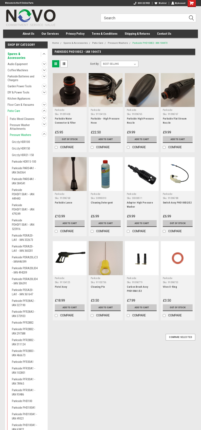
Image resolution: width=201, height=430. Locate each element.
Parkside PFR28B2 (22, 322)
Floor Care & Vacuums (21, 105)
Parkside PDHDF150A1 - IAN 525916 (23, 224)
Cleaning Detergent (102, 202)
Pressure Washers (20, 135)
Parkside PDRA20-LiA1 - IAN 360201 (22, 249)
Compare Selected (180, 337)
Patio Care (14, 111)
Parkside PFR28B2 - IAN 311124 (23, 342)
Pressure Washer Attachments (20, 127)
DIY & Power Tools (18, 92)
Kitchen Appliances (19, 98)
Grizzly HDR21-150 (23, 155)
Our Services (50, 34)
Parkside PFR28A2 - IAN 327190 (23, 303)
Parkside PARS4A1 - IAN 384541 (24, 181)
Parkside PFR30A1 (23, 362)
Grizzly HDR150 (21, 148)
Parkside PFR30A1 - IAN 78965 (23, 381)
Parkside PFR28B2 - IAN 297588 (23, 331)
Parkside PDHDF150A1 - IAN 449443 (23, 194)
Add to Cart (106, 139)
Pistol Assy (61, 286)
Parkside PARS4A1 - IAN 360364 (24, 170)
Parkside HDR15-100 (24, 161)
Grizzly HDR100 (21, 142)
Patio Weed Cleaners (22, 119)
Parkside (59, 110)
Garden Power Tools (20, 86)
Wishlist (160, 3)
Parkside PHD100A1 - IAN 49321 (24, 416)
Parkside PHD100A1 (24, 407)
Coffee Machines (18, 70)
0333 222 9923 (141, 3)
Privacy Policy (75, 34)
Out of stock (70, 139)
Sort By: (94, 63)
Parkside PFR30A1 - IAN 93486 (23, 392)
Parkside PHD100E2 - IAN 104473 (149, 43)
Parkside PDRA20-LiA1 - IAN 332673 (22, 238)
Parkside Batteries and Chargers (21, 78)
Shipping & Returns (137, 34)
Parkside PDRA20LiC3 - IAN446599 (25, 259)
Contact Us (164, 34)
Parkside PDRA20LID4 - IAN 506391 (25, 281)
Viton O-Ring (170, 286)
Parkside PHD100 (22, 401)
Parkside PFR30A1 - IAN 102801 (23, 371)
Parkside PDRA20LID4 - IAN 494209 (25, 270)
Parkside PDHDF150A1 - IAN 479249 (23, 209)
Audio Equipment (18, 64)
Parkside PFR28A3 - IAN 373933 (23, 314)
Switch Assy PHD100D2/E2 (177, 202)
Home (55, 43)
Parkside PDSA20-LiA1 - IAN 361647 (22, 292)
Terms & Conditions (104, 34)
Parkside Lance (63, 202)
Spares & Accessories (16, 56)
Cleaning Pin (98, 286)
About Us (28, 34)
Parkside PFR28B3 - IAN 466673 (23, 353)
